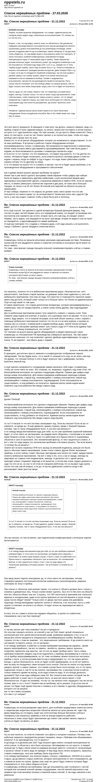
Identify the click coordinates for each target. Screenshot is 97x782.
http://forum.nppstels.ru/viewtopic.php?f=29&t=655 (24, 16)
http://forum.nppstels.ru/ (13, 7)
